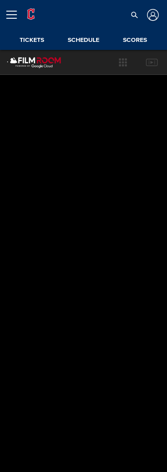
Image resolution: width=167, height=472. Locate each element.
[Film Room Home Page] (27, 62)
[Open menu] (15, 15)
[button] (134, 15)
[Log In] (152, 15)
